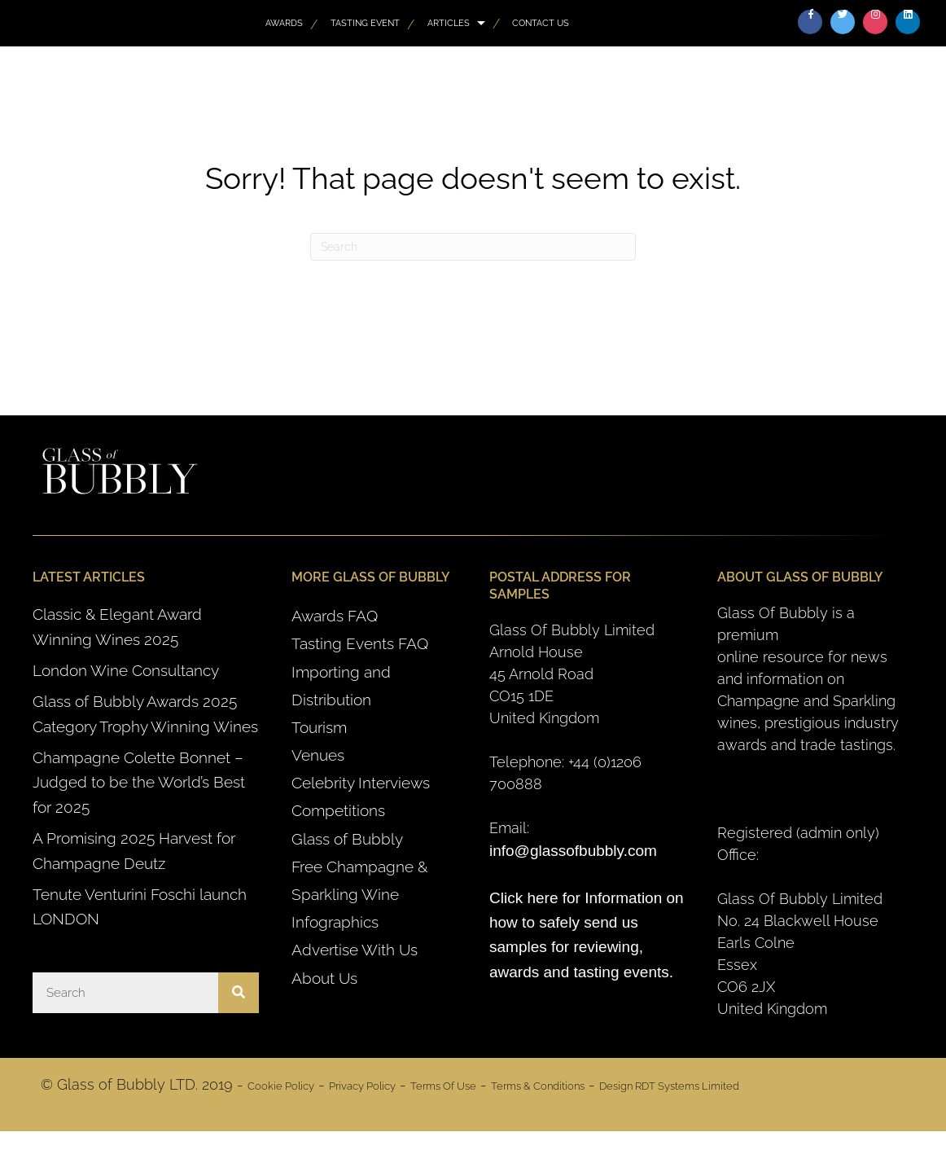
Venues (317, 755)
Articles (448, 23)
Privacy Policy (362, 1086)
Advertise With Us (354, 950)
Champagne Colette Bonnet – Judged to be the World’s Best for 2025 (139, 782)
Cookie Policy (280, 1086)
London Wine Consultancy (126, 670)
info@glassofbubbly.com (573, 850)
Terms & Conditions (538, 1086)
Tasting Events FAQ (359, 643)
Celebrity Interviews (360, 783)
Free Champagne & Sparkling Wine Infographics (359, 894)
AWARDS (284, 23)
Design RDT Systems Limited (669, 1086)
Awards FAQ (334, 616)
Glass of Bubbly (347, 839)
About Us (324, 978)
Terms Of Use (443, 1086)
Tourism (319, 727)
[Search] (473, 247)
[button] (810, 22)
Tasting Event (365, 23)
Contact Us (540, 23)
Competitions (338, 810)
